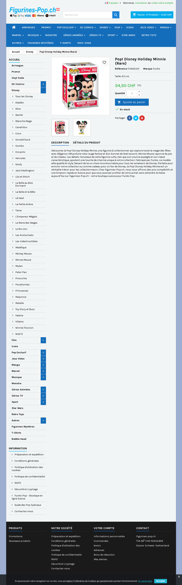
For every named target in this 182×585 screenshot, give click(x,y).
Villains (19, 321)
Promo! (46, 27)
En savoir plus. (145, 581)
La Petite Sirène (24, 204)
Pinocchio (21, 278)
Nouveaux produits (19, 540)
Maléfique (20, 247)
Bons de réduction (104, 554)
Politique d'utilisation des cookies (27, 469)
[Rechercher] (91, 14)
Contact (142, 528)
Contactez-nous (23, 511)
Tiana (18, 210)
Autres (16, 42)
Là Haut (19, 198)
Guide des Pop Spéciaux (27, 504)
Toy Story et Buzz (25, 309)
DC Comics (86, 27)
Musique (33, 35)
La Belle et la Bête (25, 191)
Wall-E (19, 333)
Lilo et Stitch (22, 176)
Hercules (20, 158)
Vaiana (19, 315)
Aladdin (19, 102)
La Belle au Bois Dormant (24, 184)
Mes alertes (100, 559)
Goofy (18, 164)
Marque (147, 68)
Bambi (19, 114)
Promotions (16, 536)
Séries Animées (73, 35)
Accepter (160, 581)
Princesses (21, 290)
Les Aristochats (24, 235)
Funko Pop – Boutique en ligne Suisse (27, 497)
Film (117, 27)
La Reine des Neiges (26, 222)
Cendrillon (21, 127)
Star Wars (128, 35)
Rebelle (19, 303)
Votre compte (104, 528)
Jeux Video (147, 27)
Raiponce (20, 296)
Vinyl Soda (84, 42)
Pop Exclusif (65, 27)
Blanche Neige (23, 121)
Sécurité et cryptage (26, 489)
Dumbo (19, 145)
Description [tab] (60, 142)
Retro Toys (149, 35)
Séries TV (95, 35)
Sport (111, 35)
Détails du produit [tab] (86, 142)
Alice (18, 108)
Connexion (141, 3)
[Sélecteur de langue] (113, 3)
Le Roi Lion (21, 228)
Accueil (14, 59)
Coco (18, 133)
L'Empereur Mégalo (26, 216)
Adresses (99, 550)
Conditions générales (26, 460)
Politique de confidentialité (29, 476)
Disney (104, 27)
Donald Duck (22, 139)
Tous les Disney (24, 96)
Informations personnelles (109, 536)
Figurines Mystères (41, 42)
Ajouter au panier (131, 102)
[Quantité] (132, 93)
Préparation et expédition (29, 454)
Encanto (20, 152)
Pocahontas (22, 284)
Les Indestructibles (26, 241)
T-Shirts (65, 42)
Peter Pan (21, 272)
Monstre (51, 35)
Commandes (101, 540)
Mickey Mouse (23, 253)
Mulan (19, 266)
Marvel (16, 35)
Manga (164, 27)
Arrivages (28, 27)
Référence (121, 68)
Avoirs (97, 545)
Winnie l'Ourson (24, 327)
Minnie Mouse (23, 259)
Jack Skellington (24, 170)
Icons (130, 27)
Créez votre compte (162, 3)
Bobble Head (19, 438)
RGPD (17, 482)
